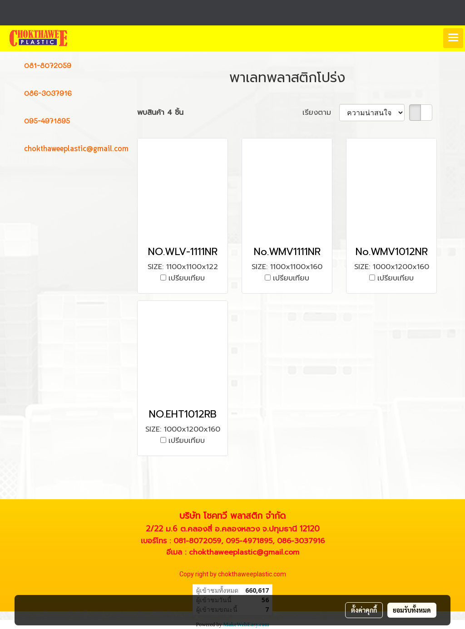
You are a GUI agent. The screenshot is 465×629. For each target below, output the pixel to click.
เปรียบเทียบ (186, 278)
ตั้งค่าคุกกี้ (364, 610)
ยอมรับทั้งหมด (412, 610)
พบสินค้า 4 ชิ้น (160, 112)
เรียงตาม (320, 112)
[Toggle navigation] (453, 38)
